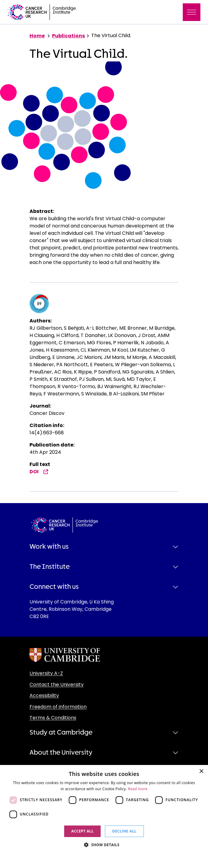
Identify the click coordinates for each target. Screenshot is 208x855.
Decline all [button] (124, 831)
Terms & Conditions (52, 717)
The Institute (49, 566)
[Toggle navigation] (191, 12)
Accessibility (44, 695)
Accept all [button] (82, 831)
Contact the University (56, 684)
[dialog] (104, 810)
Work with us (49, 546)
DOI (38, 471)
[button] (104, 845)
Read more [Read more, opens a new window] (137, 788)
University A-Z (46, 673)
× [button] (201, 771)
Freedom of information (58, 706)
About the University (60, 752)
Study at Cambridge (60, 732)
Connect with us (54, 586)
